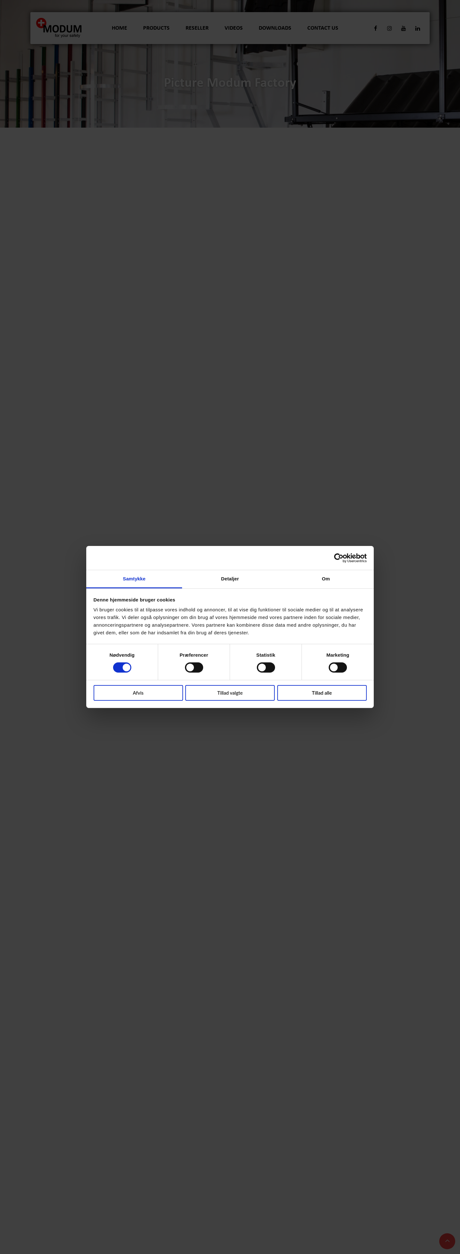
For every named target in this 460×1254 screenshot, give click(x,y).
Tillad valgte (229, 693)
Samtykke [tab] (134, 578)
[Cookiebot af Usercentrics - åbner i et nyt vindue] (339, 558)
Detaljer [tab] (230, 578)
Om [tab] (326, 578)
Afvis (138, 693)
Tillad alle (322, 693)
